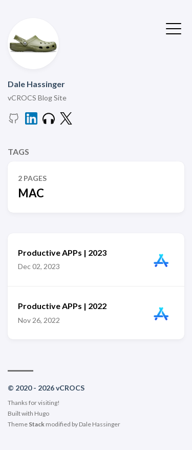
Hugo (41, 413)
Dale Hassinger (36, 84)
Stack (37, 424)
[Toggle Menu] (173, 27)
